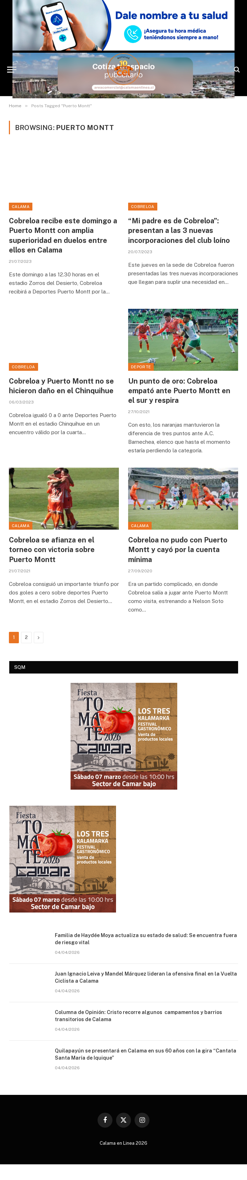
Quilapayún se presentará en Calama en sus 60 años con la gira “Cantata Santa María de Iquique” (145, 1054)
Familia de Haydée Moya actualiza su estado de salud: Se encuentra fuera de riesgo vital (146, 938)
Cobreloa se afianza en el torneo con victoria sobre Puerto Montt (52, 549)
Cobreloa (142, 206)
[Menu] (11, 70)
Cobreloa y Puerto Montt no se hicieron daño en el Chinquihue (61, 386)
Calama (21, 206)
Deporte (141, 367)
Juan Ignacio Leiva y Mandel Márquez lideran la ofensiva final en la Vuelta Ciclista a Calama (146, 977)
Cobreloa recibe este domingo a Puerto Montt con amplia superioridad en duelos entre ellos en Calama (63, 235)
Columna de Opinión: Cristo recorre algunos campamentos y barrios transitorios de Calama (138, 1015)
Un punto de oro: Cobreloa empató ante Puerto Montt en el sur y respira (179, 391)
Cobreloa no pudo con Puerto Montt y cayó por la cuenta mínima (177, 549)
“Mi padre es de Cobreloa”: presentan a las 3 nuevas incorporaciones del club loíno (179, 230)
